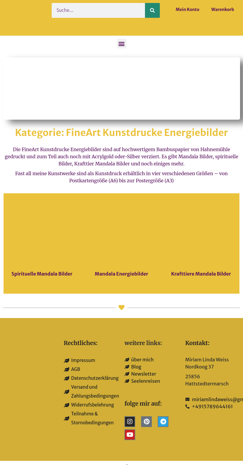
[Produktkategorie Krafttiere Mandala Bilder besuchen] (201, 243)
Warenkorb (222, 9)
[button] (122, 43)
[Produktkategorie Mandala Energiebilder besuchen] (121, 243)
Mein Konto (188, 9)
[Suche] (152, 10)
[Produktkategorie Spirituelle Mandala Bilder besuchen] (42, 243)
